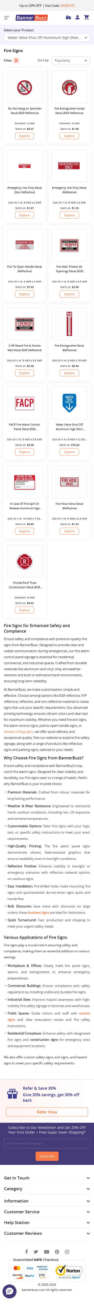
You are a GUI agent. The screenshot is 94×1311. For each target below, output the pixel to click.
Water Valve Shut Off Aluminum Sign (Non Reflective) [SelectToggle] (49, 37)
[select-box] (70, 60)
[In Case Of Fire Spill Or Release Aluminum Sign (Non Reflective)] (25, 481)
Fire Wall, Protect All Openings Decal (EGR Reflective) (69, 269)
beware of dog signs (18, 731)
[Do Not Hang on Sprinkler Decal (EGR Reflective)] (25, 86)
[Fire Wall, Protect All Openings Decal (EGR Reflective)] (69, 245)
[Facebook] (26, 1251)
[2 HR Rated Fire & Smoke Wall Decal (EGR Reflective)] (25, 324)
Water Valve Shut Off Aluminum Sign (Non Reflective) (69, 427)
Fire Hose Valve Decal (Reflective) (69, 506)
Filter (11, 60)
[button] (10, 1291)
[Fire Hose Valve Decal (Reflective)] (69, 481)
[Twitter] (36, 1251)
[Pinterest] (57, 1251)
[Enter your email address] (47, 1143)
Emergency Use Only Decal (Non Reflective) (25, 190)
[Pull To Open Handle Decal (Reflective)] (25, 245)
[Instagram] (67, 1251)
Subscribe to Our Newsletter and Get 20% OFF (47, 1130)
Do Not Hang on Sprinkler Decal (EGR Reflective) (24, 111)
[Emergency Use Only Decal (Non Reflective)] (25, 165)
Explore (24, 136)
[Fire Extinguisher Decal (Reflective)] (69, 324)
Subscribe (47, 1156)
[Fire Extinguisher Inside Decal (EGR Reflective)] (69, 86)
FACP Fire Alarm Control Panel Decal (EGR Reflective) (24, 427)
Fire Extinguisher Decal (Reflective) (69, 348)
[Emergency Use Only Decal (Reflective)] (69, 165)
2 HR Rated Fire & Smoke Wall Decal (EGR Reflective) (25, 348)
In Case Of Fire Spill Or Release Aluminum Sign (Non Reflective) (25, 506)
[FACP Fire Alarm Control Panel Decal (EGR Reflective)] (25, 402)
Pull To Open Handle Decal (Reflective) (24, 269)
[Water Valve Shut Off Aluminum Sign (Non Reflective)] (69, 402)
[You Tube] (46, 1251)
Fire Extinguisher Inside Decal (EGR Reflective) (69, 111)
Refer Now (47, 1112)
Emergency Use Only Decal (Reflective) (69, 190)
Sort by (43, 60)
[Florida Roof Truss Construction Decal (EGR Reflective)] (25, 561)
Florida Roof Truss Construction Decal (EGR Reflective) (24, 585)
